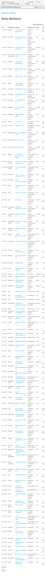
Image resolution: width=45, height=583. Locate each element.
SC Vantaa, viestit (19, 308)
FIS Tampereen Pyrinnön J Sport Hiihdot (19, 156)
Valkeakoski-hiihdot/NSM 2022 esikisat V (19, 451)
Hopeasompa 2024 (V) (21, 192)
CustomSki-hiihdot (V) (20, 329)
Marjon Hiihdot (19, 505)
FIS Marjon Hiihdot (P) (21, 241)
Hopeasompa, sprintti (20, 299)
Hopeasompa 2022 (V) (21, 341)
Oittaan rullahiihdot (20, 274)
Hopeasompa (18, 199)
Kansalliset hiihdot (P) (20, 474)
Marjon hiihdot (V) (19, 546)
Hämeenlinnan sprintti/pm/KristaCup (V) (20, 305)
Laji (29, 2)
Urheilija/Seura (16, 7)
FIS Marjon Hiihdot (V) (21, 455)
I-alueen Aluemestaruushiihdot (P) (20, 523)
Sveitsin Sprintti (19, 263)
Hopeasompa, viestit (20, 291)
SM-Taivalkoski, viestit (21, 89)
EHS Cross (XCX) (19, 350)
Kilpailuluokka (12, 3)
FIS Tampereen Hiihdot (21, 554)
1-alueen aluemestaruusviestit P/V (20, 235)
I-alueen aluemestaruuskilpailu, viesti (21, 517)
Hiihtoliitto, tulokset (9, 13)
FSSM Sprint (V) (19, 125)
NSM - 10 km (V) (19, 140)
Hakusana (11, 2)
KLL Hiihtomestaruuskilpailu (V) (21, 367)
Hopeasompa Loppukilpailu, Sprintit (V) (20, 440)
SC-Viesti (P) (18, 121)
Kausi (39, 2)
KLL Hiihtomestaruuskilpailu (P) (21, 373)
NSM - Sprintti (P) (19, 147)
